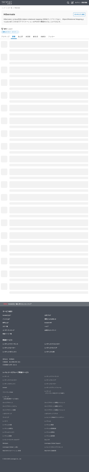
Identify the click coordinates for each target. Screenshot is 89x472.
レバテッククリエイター (52, 344)
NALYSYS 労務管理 (50, 450)
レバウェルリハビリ (8, 432)
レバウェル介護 (7, 424)
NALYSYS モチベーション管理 (12, 450)
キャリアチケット (8, 402)
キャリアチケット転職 (9, 410)
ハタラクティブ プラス (51, 413)
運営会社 (5, 359)
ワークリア (6, 417)
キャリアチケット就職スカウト (54, 406)
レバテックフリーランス (10, 344)
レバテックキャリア (51, 348)
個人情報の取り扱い (15, 362)
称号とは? (6, 322)
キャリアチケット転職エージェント (55, 410)
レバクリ (5, 421)
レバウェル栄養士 (50, 432)
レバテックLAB (50, 352)
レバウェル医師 (7, 436)
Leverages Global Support (53, 443)
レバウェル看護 (49, 424)
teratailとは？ (7, 315)
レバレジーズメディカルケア (11, 439)
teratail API (48, 322)
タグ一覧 (10, 8)
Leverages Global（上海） (11, 447)
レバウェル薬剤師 (50, 436)
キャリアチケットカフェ (10, 406)
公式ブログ (48, 315)
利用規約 (11, 359)
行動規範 (5, 362)
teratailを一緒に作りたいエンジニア (20, 304)
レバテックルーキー (9, 348)
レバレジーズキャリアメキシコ (54, 447)
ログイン (78, 2)
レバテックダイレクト (10, 352)
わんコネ (47, 439)
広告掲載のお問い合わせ (10, 364)
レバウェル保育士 (8, 428)
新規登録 (84, 2)
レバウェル (48, 421)
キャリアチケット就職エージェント (55, 402)
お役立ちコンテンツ (50, 330)
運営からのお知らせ (50, 319)
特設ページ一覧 (7, 333)
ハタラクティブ (7, 413)
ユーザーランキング (8, 330)
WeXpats (5, 443)
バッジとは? (6, 319)
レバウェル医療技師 (50, 428)
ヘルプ (46, 326)
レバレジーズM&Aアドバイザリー (54, 417)
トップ (3, 8)
